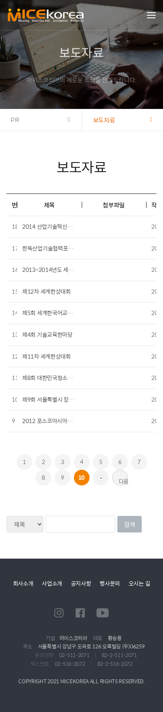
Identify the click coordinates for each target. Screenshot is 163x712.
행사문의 (110, 583)
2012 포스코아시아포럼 (49, 420)
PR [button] (15, 119)
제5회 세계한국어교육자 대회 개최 (61, 312)
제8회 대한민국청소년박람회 (55, 377)
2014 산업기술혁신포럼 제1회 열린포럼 (67, 226)
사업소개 (52, 583)
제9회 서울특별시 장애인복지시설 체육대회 (71, 399)
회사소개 (23, 583)
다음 (123, 481)
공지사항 (81, 583)
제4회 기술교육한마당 (47, 334)
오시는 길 (139, 583)
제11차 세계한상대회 (46, 356)
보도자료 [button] (104, 120)
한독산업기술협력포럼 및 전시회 (59, 248)
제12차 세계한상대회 (46, 291)
